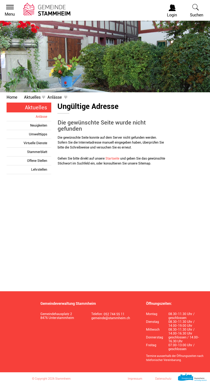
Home (12, 97)
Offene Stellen (37, 161)
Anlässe (43, 116)
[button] (32, 97)
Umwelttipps (38, 134)
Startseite (112, 158)
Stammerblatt (37, 152)
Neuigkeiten (38, 125)
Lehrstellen (39, 169)
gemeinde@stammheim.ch (110, 318)
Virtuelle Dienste (35, 143)
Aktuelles (36, 107)
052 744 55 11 (114, 314)
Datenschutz (163, 378)
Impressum (135, 378)
